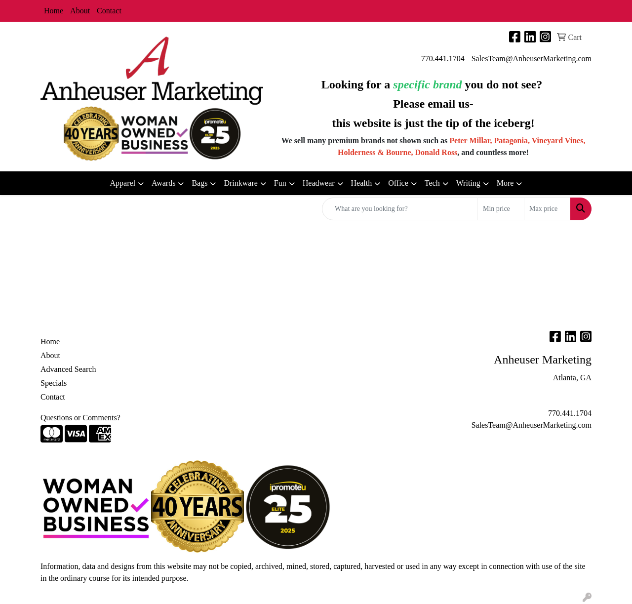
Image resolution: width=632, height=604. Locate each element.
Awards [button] (163, 183)
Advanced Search (68, 369)
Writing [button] (468, 183)
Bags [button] (199, 183)
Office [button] (398, 183)
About (80, 10)
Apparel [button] (123, 183)
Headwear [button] (319, 183)
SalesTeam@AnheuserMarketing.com (532, 58)
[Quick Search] (400, 209)
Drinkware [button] (240, 183)
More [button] (505, 183)
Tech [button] (432, 183)
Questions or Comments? (80, 417)
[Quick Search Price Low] (500, 209)
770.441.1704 (443, 58)
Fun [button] (280, 183)
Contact (109, 10)
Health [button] (361, 183)
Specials (53, 383)
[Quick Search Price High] (547, 209)
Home (53, 10)
